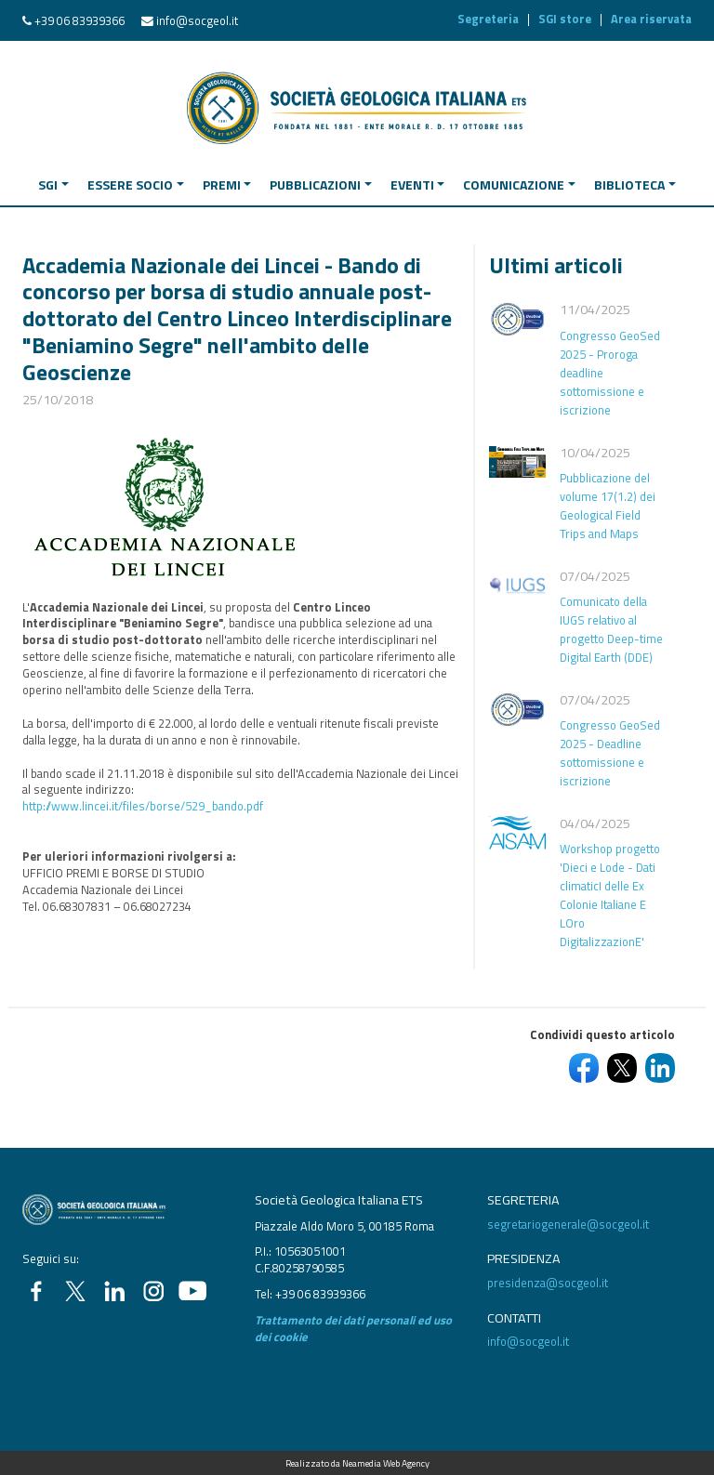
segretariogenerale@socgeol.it (568, 1224)
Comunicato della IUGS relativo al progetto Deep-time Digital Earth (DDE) (611, 629)
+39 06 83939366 (79, 20)
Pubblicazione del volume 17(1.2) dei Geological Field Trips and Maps (607, 505)
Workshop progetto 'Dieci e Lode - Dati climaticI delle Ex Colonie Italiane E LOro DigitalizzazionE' (610, 895)
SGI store (564, 18)
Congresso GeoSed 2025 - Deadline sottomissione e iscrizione (610, 753)
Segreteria (488, 18)
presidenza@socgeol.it (547, 1282)
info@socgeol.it (197, 20)
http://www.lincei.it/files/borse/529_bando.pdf (142, 806)
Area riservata (651, 18)
